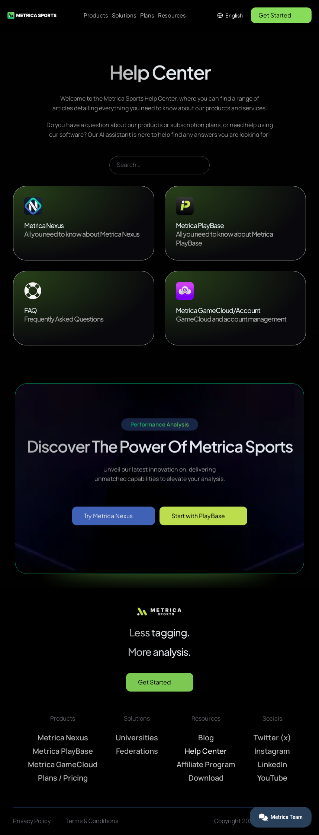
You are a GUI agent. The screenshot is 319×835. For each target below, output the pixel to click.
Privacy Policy (32, 821)
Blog (206, 738)
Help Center (206, 751)
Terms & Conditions (91, 821)
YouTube (272, 778)
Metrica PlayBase (63, 751)
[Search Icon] (159, 175)
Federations (137, 751)
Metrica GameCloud (62, 764)
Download (205, 778)
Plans (147, 15)
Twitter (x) (272, 738)
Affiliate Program (206, 764)
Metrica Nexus (63, 738)
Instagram (272, 751)
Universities (137, 738)
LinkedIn (272, 764)
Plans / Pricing (63, 778)
